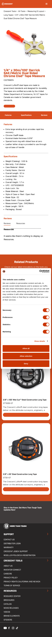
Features (8, 115)
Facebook (9, 628)
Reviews (44, 115)
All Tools (21, 11)
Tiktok (17, 628)
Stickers (8, 620)
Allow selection (26, 356)
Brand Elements (12, 616)
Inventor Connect (12, 570)
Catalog (8, 604)
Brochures (9, 600)
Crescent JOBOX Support (16, 551)
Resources (20, 223)
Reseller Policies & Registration (19, 555)
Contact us (9, 540)
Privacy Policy (11, 578)
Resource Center (12, 596)
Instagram (13, 628)
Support (9, 534)
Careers (8, 574)
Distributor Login (12, 544)
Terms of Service (12, 586)
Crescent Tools (10, 11)
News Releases (11, 608)
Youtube (4, 628)
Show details (39, 341)
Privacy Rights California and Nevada (22, 582)
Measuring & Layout (35, 11)
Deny (26, 364)
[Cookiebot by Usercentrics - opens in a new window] (39, 271)
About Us (8, 566)
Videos (7, 612)
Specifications (26, 115)
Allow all (26, 348)
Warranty (9, 547)
